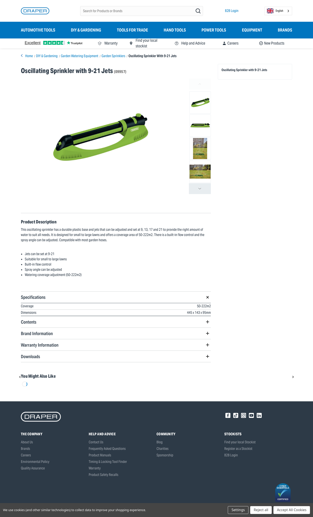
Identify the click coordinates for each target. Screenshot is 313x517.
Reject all (261, 509)
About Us (27, 442)
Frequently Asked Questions (107, 448)
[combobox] (278, 11)
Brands (285, 30)
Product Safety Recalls (103, 474)
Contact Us (96, 442)
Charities (162, 448)
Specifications (33, 297)
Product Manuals (100, 455)
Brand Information (37, 333)
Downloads (30, 356)
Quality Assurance (33, 468)
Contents (28, 322)
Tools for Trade (132, 30)
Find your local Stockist (240, 442)
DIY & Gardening (86, 30)
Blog (159, 442)
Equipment (252, 30)
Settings (238, 509)
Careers (26, 455)
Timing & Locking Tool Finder (108, 461)
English (275, 10)
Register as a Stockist (238, 448)
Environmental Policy (35, 461)
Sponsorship (164, 455)
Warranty (95, 468)
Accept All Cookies (291, 509)
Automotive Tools (38, 30)
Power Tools (213, 30)
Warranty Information (39, 345)
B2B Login (231, 10)
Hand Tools (175, 30)
